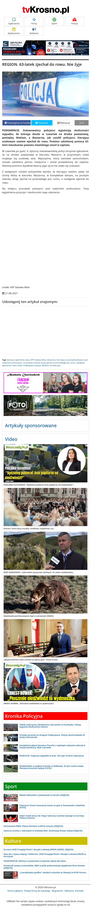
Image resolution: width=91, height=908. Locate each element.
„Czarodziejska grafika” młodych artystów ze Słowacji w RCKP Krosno (52, 872)
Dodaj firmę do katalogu (37, 890)
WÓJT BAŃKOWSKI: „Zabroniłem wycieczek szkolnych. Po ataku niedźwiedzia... (39, 572)
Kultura (13, 841)
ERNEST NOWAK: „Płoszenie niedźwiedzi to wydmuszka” (29, 703)
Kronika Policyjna (24, 716)
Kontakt (79, 890)
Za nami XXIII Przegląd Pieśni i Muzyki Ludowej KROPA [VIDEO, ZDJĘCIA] (38, 849)
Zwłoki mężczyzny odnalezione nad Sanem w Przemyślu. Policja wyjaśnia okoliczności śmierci (50, 725)
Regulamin (57, 890)
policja (38, 365)
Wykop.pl (63, 122)
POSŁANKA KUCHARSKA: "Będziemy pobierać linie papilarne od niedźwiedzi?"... (39, 485)
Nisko (19, 365)
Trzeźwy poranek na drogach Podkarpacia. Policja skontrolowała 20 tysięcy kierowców (52, 736)
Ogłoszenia (13, 21)
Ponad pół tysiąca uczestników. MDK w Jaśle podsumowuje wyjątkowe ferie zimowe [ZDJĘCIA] (44, 866)
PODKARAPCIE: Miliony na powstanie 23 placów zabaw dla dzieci (35, 861)
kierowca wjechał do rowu (18, 360)
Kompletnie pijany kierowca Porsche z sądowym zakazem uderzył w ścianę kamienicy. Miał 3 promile (52, 746)
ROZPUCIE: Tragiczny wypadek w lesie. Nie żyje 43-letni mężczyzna (51, 755)
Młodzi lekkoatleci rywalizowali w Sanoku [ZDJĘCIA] (44, 795)
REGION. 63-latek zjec (51, 365)
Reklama (34, 31)
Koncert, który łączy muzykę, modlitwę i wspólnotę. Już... (29, 528)
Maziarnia (51, 360)
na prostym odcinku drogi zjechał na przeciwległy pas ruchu (49, 362)
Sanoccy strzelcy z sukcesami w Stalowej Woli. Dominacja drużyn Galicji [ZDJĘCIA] (43, 830)
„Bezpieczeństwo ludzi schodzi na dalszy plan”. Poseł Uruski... (31, 659)
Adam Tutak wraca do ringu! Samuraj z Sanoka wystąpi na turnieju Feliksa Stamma (51, 816)
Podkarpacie (28, 365)
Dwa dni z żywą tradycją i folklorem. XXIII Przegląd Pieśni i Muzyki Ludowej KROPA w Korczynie (45, 855)
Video (11, 439)
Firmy (34, 21)
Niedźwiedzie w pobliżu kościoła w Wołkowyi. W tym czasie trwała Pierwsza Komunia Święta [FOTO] (51, 767)
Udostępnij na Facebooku (18, 122)
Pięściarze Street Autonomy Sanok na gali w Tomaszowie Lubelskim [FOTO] (52, 806)
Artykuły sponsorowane (31, 425)
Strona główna (15, 890)
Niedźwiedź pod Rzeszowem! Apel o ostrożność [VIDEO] (29, 616)
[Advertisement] (45, 329)
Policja (74, 21)
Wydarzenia (13, 31)
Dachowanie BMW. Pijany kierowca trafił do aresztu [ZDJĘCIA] (33, 826)
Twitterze (42, 122)
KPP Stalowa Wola (38, 360)
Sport (54, 21)
